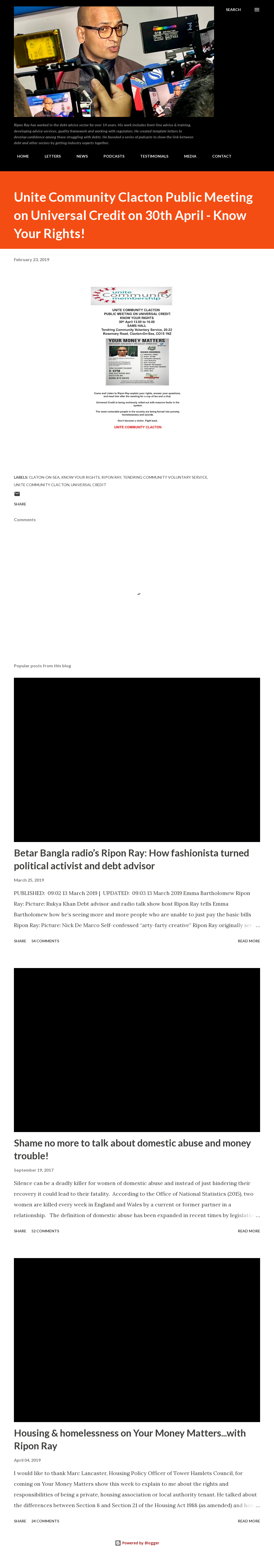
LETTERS (49, 156)
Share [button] (20, 504)
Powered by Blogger (137, 1542)
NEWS (79, 156)
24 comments (45, 1521)
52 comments (45, 1231)
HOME (20, 156)
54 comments (45, 941)
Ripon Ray (111, 477)
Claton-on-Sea (44, 477)
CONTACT (218, 156)
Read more (249, 941)
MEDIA (187, 156)
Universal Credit (88, 484)
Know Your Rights (80, 477)
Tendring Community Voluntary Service (165, 477)
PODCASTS (110, 156)
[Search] (233, 9)
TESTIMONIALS (151, 156)
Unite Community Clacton (41, 484)
